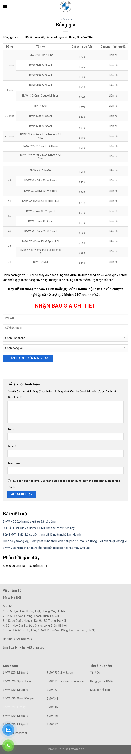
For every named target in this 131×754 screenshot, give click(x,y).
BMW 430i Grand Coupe (18, 698)
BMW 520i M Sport (15, 715)
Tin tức (95, 672)
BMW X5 (52, 707)
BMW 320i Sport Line (17, 681)
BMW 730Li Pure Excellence (65, 681)
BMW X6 (52, 715)
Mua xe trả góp (100, 690)
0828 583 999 (23, 639)
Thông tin (65, 19)
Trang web (14, 463)
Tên (11, 429)
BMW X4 (52, 698)
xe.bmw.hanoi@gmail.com (29, 647)
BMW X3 (52, 690)
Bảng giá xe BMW (101, 681)
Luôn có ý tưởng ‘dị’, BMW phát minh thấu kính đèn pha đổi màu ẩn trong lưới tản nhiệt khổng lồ (65, 541)
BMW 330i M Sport (15, 690)
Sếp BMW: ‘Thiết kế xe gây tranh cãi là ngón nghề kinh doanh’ (42, 534)
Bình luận (14, 397)
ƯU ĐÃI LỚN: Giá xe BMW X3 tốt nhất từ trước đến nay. (39, 528)
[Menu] (5, 6)
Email (11, 446)
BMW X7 (52, 724)
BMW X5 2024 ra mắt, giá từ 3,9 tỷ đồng (29, 521)
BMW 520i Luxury (14, 707)
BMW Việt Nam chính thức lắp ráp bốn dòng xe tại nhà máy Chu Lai (46, 548)
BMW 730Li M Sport (60, 672)
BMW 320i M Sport (15, 672)
